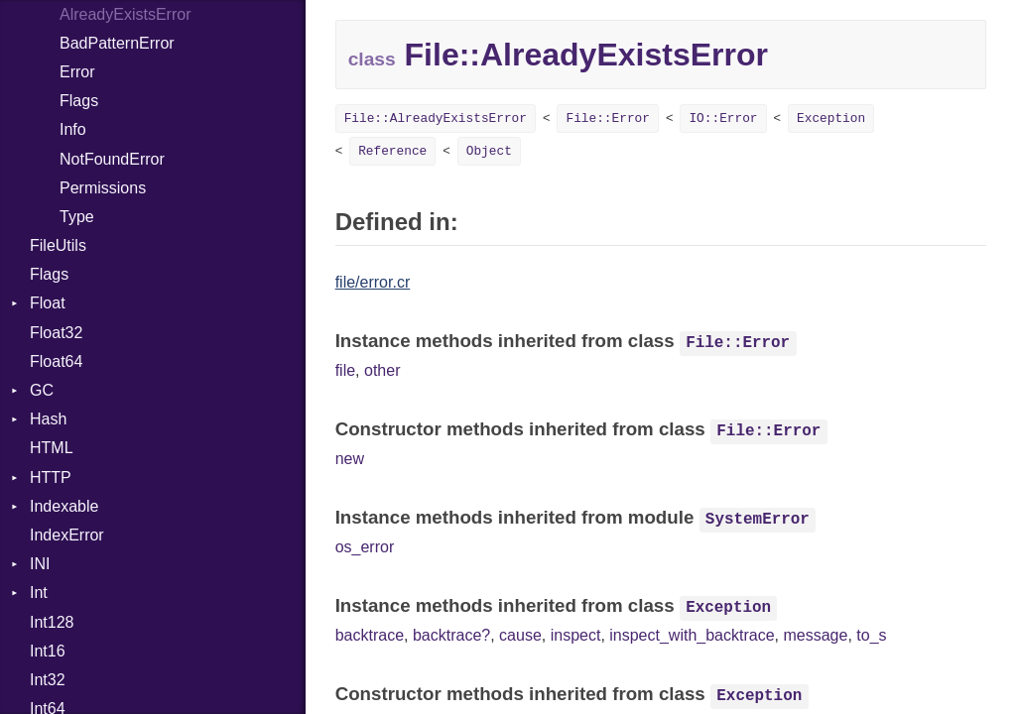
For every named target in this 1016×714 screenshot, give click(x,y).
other (382, 370)
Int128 (51, 622)
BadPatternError (117, 43)
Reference (392, 151)
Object (489, 151)
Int (39, 592)
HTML (51, 447)
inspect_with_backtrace (691, 635)
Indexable (64, 506)
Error (77, 71)
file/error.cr (373, 282)
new (349, 458)
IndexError (67, 535)
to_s (871, 635)
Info (73, 129)
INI (40, 563)
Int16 (47, 651)
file (345, 370)
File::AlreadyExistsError (435, 118)
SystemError (757, 520)
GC (42, 390)
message (815, 635)
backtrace (369, 635)
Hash (48, 419)
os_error (365, 546)
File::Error (607, 118)
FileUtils (58, 245)
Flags (79, 100)
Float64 (56, 361)
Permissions (103, 187)
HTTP (50, 477)
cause (520, 635)
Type (77, 216)
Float (47, 303)
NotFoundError (112, 159)
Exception (831, 118)
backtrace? (451, 635)
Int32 (47, 679)
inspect (576, 635)
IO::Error (723, 118)
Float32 (56, 332)
